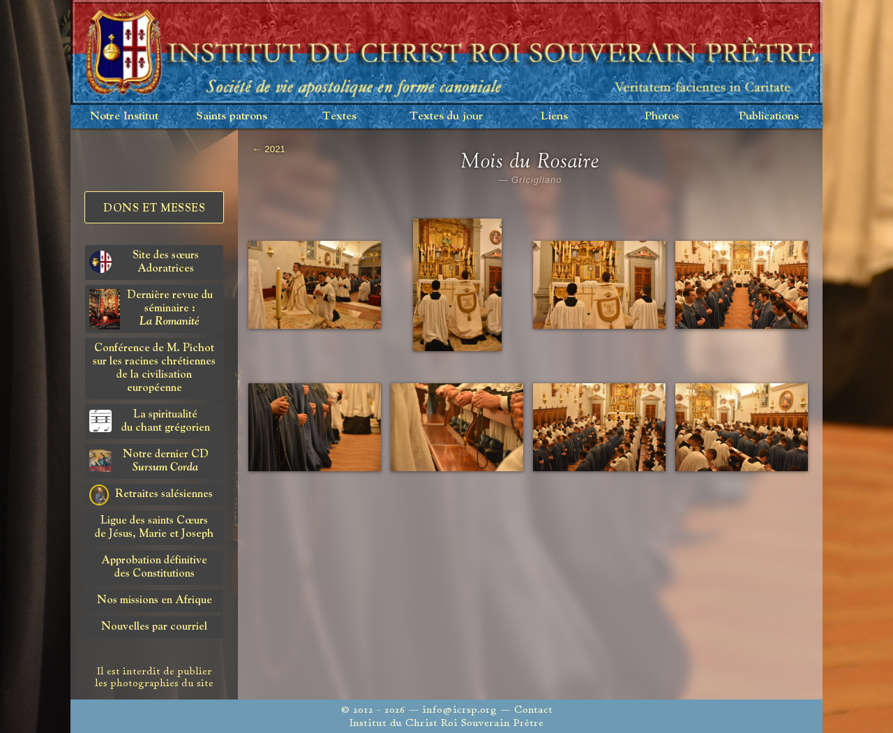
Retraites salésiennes (151, 494)
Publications (769, 116)
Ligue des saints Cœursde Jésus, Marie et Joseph (154, 527)
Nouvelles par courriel (154, 626)
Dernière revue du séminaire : (151, 309)
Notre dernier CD (149, 461)
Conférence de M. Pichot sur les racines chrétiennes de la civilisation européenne (154, 368)
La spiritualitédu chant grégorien (149, 421)
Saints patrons (231, 116)
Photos (662, 116)
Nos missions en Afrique (154, 600)
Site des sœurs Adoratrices (144, 262)
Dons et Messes (154, 208)
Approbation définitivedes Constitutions (154, 567)
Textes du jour (446, 116)
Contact (533, 709)
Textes (339, 116)
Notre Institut (124, 116)
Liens (554, 116)
